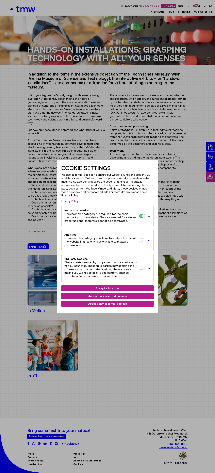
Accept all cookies (107, 288)
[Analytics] (142, 240)
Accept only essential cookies (107, 303)
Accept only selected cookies (107, 296)
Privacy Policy (69, 201)
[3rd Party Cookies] (142, 268)
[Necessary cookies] (142, 216)
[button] (149, 216)
